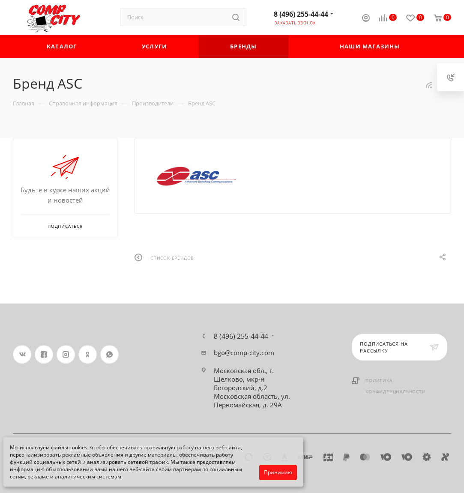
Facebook (44, 354)
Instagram (66, 354)
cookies (78, 447)
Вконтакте (22, 354)
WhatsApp (109, 354)
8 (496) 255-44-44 (301, 14)
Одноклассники (87, 354)
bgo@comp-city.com (244, 352)
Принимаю (278, 472)
